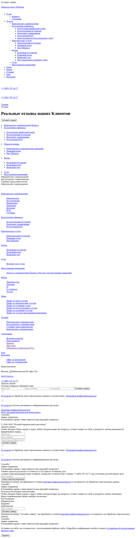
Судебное (10, 213)
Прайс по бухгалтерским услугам (21, 308)
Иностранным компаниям (23, 65)
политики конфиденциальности (56, 482)
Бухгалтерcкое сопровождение (20, 324)
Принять (5, 536)
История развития (14, 338)
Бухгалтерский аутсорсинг (29, 31)
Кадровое (10, 208)
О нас (9, 14)
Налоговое (11, 205)
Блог (8, 74)
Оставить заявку (9, 120)
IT (7, 287)
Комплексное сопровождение (25, 24)
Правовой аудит (24, 45)
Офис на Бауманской (15, 359)
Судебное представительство (14, 181)
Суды (14, 62)
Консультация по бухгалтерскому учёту (35, 38)
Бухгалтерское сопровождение (15, 179)
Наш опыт (11, 345)
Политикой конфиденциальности (81, 396)
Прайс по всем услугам (17, 301)
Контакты (10, 77)
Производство (12, 282)
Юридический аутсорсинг (29, 43)
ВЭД (8, 210)
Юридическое (12, 198)
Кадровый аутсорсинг (27, 53)
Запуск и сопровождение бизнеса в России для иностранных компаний (38, 273)
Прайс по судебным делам (18, 305)
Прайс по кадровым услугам (19, 310)
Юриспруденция (11, 144)
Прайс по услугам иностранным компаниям (26, 313)
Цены (9, 67)
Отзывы (10, 72)
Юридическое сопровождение (15, 177)
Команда (16, 16)
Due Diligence (23, 48)
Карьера (10, 343)
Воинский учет (24, 57)
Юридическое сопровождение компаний (24, 148)
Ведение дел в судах (15, 264)
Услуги (9, 21)
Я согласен (6, 396)
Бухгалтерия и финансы (23, 26)
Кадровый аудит (24, 55)
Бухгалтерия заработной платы (31, 28)
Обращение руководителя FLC (20, 348)
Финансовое (12, 203)
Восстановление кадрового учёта (32, 60)
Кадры (15, 50)
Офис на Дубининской (16, 362)
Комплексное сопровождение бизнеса (21, 125)
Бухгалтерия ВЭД (25, 36)
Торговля (10, 284)
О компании (6, 334)
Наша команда (13, 341)
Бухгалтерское (13, 201)
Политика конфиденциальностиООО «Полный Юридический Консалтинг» (21, 411)
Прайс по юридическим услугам (21, 303)
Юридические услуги (22, 40)
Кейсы (9, 69)
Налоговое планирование (28, 33)
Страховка (16, 19)
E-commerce (12, 289)
